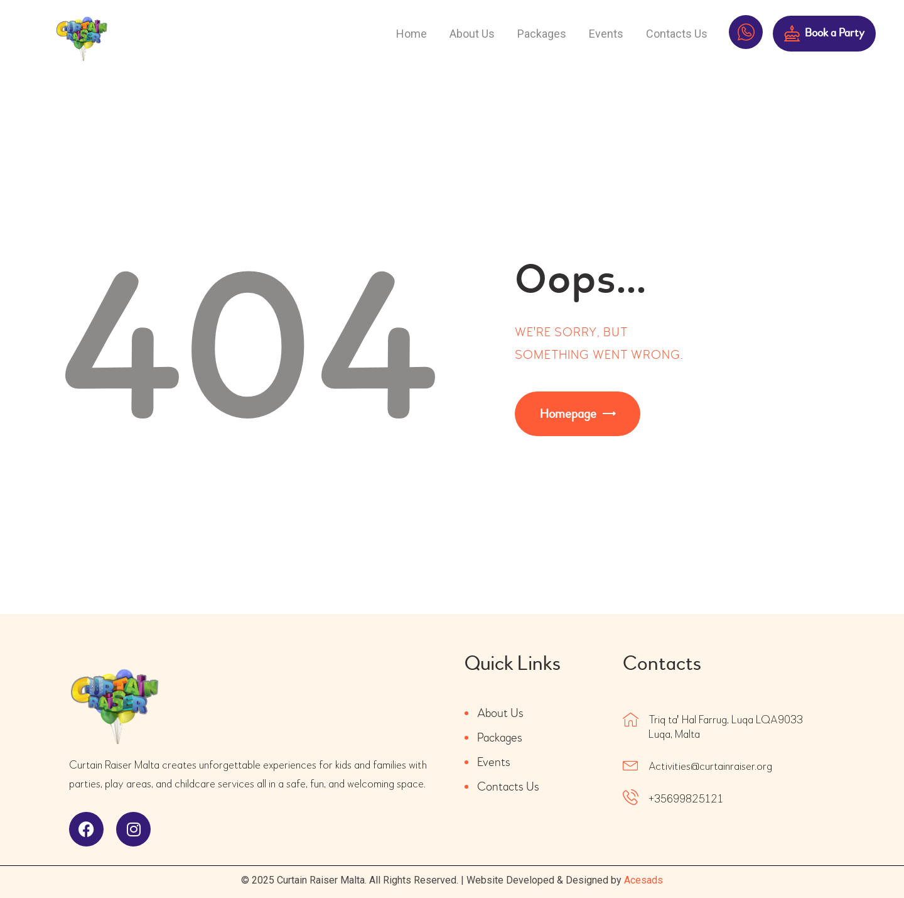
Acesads (643, 880)
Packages (499, 737)
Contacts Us (508, 786)
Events (493, 762)
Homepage (568, 414)
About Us (500, 713)
